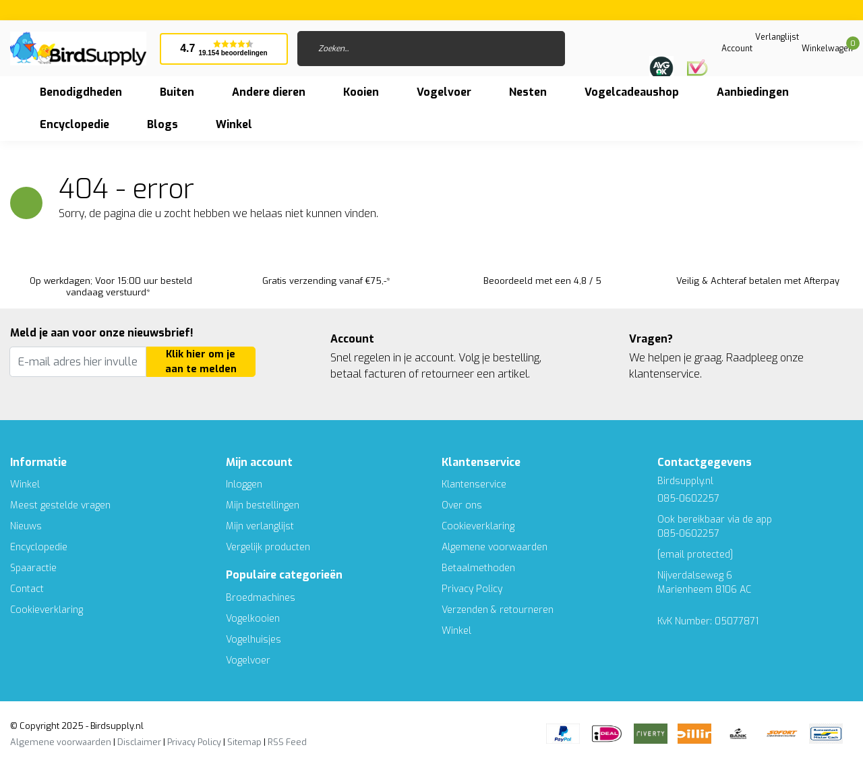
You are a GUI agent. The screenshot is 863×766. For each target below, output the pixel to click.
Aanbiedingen (753, 92)
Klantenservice (474, 484)
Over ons (462, 505)
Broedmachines (260, 597)
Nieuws (26, 526)
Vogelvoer (444, 92)
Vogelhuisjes (253, 639)
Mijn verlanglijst (260, 526)
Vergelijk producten (268, 547)
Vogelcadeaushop (632, 92)
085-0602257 (688, 533)
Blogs (162, 124)
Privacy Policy (472, 589)
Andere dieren (268, 92)
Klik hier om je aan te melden (201, 362)
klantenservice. (665, 374)
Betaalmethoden (478, 568)
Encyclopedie (74, 124)
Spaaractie (33, 568)
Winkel (25, 484)
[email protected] (695, 554)
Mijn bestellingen (262, 505)
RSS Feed (287, 742)
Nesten (528, 92)
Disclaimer (139, 742)
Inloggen (244, 484)
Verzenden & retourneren (498, 609)
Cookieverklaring (46, 609)
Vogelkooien (253, 618)
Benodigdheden (81, 92)
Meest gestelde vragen (60, 505)
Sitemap (244, 742)
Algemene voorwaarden (494, 547)
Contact (27, 589)
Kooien (361, 92)
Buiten (177, 92)
